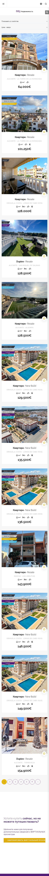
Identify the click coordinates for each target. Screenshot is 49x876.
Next (44, 51)
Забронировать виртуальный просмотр (26, 840)
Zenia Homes (18, 3)
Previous (4, 51)
